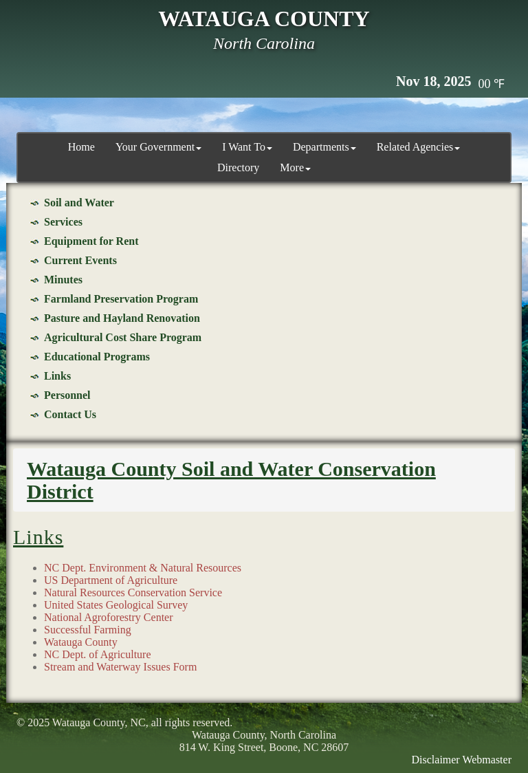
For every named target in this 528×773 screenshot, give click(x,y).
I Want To (247, 147)
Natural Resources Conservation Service (133, 592)
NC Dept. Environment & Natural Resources (142, 568)
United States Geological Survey (116, 605)
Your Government (158, 147)
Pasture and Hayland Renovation (122, 318)
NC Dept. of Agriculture (97, 654)
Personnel (67, 395)
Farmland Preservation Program (121, 299)
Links (57, 376)
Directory (238, 167)
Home (81, 147)
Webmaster (487, 759)
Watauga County (81, 642)
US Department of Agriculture (110, 580)
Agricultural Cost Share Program (122, 337)
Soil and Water (79, 202)
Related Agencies (419, 147)
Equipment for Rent (91, 241)
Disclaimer (436, 759)
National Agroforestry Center (108, 617)
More (295, 167)
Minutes (63, 279)
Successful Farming (87, 629)
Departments (324, 147)
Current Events (80, 260)
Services (63, 222)
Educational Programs (97, 356)
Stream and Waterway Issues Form (120, 667)
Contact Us (70, 414)
